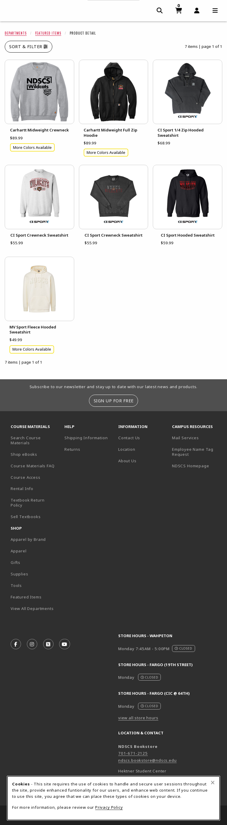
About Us (127, 460)
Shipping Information (86, 437)
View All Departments (32, 608)
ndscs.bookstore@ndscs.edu (147, 760)
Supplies (19, 574)
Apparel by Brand (28, 539)
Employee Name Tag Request (192, 452)
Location (126, 449)
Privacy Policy (109, 807)
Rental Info (22, 488)
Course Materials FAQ (33, 465)
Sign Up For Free (114, 400)
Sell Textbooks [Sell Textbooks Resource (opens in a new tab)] (26, 516)
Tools (16, 585)
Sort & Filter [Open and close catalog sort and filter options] (28, 46)
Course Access (25, 477)
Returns (72, 449)
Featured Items (48, 33)
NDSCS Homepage (190, 465)
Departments (16, 33)
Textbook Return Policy (27, 502)
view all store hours (138, 717)
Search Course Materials (26, 440)
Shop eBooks (24, 454)
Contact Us (129, 437)
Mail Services (185, 437)
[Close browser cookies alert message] (212, 782)
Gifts (15, 562)
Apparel (19, 551)
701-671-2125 (133, 753)
